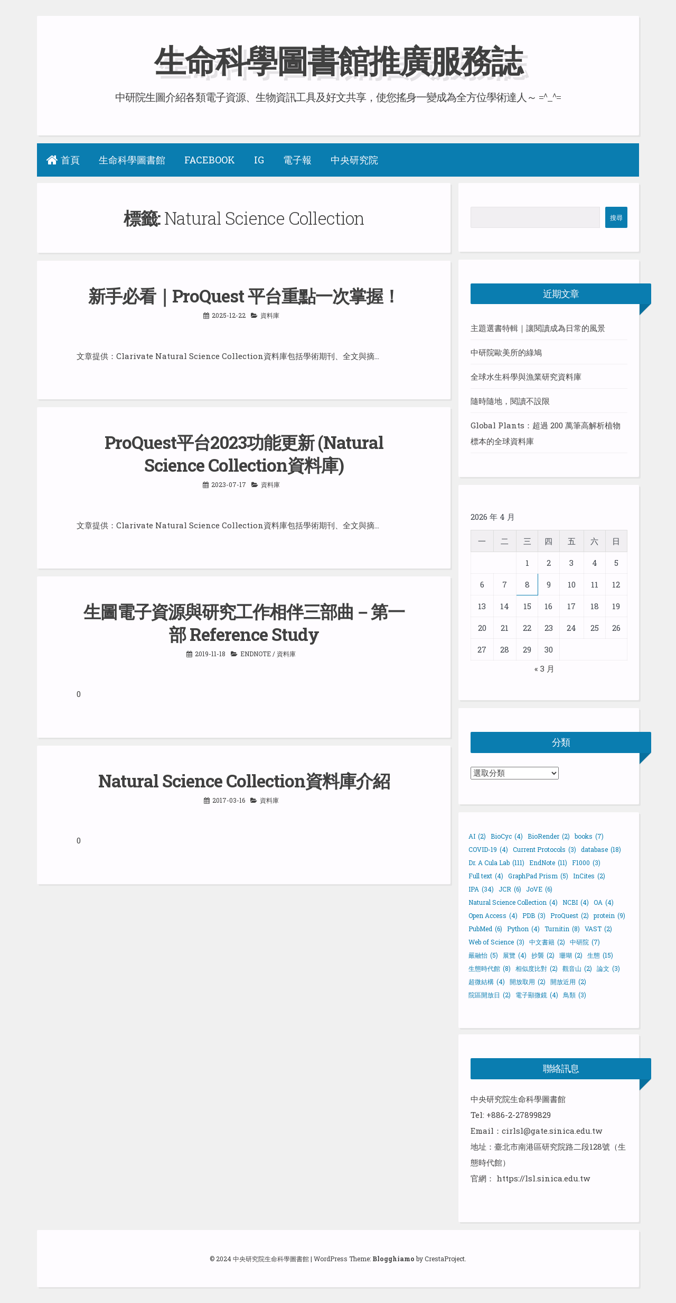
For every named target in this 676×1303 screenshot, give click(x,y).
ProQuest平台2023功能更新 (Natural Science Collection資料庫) (244, 453)
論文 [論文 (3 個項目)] (608, 968)
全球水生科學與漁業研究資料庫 (526, 376)
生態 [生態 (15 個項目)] (600, 955)
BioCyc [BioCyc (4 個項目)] (507, 836)
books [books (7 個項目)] (589, 836)
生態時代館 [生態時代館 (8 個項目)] (489, 968)
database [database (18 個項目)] (601, 849)
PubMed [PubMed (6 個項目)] (485, 928)
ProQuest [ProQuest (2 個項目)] (569, 915)
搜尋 (616, 217)
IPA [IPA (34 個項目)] (481, 889)
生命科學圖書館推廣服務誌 (338, 60)
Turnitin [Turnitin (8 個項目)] (562, 928)
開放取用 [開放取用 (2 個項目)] (528, 981)
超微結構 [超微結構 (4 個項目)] (486, 981)
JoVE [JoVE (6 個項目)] (539, 889)
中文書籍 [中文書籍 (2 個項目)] (547, 942)
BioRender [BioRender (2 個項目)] (549, 836)
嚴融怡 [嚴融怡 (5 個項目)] (483, 955)
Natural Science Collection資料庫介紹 (244, 780)
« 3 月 (544, 668)
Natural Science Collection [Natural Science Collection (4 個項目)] (513, 902)
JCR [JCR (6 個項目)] (510, 889)
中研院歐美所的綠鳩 (506, 352)
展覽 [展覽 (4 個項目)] (515, 955)
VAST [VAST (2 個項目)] (598, 928)
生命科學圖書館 (132, 159)
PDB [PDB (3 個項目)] (534, 915)
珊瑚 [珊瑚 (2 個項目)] (571, 955)
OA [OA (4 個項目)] (604, 902)
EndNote (255, 653)
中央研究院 (354, 159)
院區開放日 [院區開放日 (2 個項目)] (489, 994)
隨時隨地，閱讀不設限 (510, 401)
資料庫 (269, 315)
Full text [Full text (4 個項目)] (485, 875)
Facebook (209, 159)
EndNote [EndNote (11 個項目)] (548, 862)
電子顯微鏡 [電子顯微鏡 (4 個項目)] (536, 994)
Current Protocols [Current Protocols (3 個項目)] (544, 849)
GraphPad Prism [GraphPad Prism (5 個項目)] (538, 875)
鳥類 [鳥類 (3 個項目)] (574, 994)
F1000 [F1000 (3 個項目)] (586, 862)
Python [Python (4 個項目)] (523, 928)
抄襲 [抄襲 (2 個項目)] (543, 955)
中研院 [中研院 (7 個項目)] (585, 942)
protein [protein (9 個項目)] (609, 915)
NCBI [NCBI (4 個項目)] (575, 902)
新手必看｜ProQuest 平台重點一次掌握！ (244, 295)
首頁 (63, 159)
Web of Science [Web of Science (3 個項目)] (496, 942)
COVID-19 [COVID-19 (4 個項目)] (488, 849)
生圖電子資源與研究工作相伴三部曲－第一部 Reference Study (244, 623)
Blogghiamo (393, 1258)
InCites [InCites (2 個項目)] (589, 875)
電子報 (297, 159)
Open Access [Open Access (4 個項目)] (493, 915)
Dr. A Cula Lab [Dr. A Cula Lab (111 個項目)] (496, 862)
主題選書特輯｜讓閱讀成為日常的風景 (538, 328)
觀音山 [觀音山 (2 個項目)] (577, 968)
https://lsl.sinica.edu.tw (543, 1178)
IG (259, 159)
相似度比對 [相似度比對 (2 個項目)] (536, 968)
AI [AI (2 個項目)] (477, 836)
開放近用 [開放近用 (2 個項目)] (568, 981)
